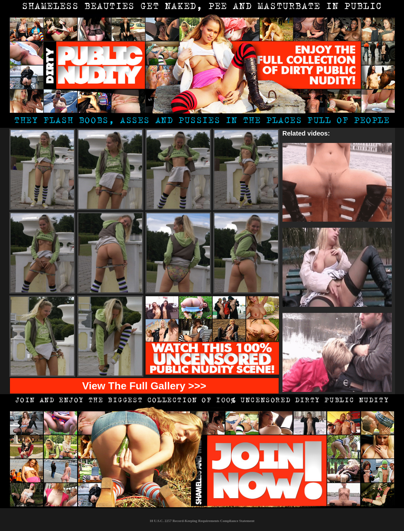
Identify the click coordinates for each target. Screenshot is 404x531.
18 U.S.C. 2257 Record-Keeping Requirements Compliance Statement (201, 521)
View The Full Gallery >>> (144, 386)
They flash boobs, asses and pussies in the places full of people (202, 121)
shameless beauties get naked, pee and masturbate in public (202, 7)
